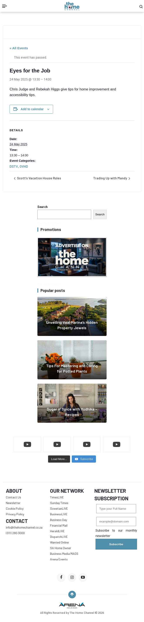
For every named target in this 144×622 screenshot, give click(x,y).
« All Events (19, 48)
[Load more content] (59, 459)
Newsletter (13, 503)
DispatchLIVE (59, 537)
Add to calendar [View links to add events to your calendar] (32, 109)
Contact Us (13, 497)
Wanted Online (59, 542)
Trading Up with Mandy (110, 178)
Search (42, 207)
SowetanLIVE (59, 508)
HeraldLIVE (57, 531)
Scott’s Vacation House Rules (38, 178)
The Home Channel (82, 612)
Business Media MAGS (64, 553)
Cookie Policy (14, 508)
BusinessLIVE (58, 514)
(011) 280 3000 (15, 533)
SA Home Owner (60, 548)
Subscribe (116, 544)
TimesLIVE (57, 497)
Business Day (58, 520)
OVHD (24, 166)
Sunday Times (59, 503)
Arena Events (59, 559)
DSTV (14, 166)
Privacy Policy (15, 514)
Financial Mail (58, 525)
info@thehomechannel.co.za (24, 527)
